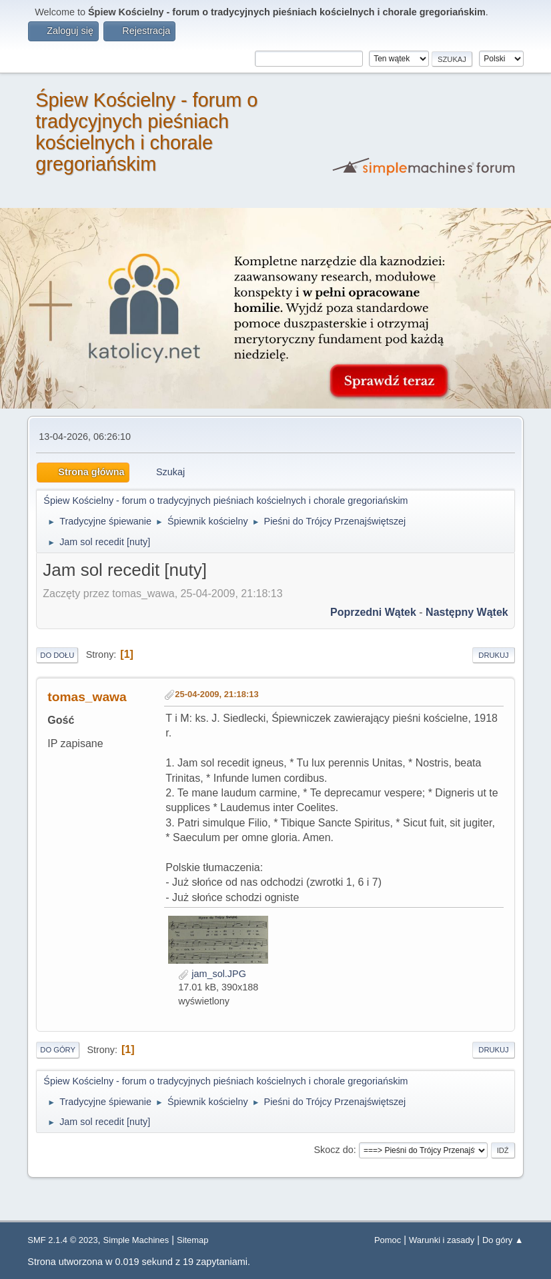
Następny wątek (467, 612)
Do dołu (57, 655)
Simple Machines (136, 1240)
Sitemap (193, 1240)
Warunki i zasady (441, 1240)
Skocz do (333, 1149)
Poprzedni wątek (373, 612)
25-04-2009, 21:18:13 (216, 694)
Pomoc (387, 1240)
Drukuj (493, 655)
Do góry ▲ (503, 1240)
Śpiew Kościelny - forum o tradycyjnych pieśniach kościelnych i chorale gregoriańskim (146, 132)
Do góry (57, 1050)
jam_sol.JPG (212, 973)
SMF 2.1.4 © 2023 (62, 1240)
